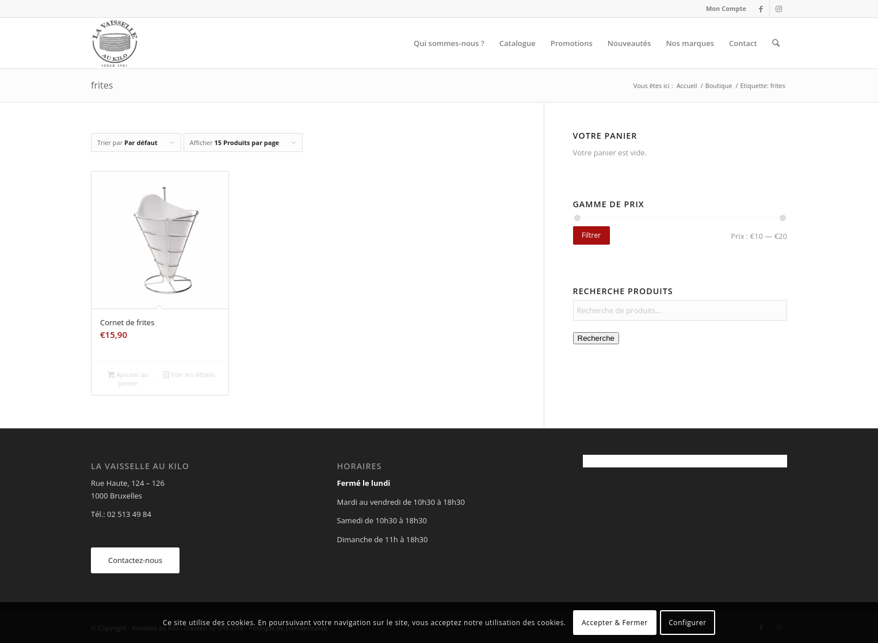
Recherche (596, 338)
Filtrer (591, 235)
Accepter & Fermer (615, 622)
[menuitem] (723, 9)
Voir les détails (189, 375)
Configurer (688, 622)
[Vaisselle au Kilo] (114, 43)
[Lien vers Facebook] (761, 8)
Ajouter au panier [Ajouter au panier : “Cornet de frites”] (128, 378)
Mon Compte (726, 8)
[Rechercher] (776, 43)
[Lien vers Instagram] (778, 8)
